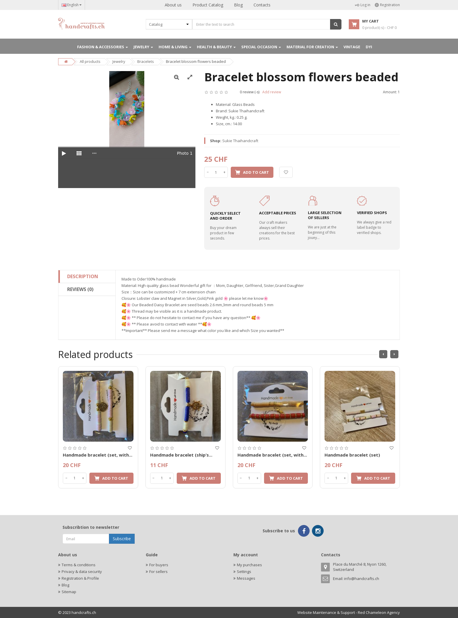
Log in (362, 4)
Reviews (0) (80, 289)
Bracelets (145, 61)
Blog (238, 5)
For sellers (158, 571)
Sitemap (69, 591)
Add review (271, 91)
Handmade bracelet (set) (352, 455)
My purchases (249, 564)
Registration (387, 4)
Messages (246, 578)
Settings (244, 571)
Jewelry (118, 61)
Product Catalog (207, 5)
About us (173, 5)
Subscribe (122, 538)
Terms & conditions (79, 564)
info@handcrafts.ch (361, 578)
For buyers (158, 564)
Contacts (262, 5)
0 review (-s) (249, 91)
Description (82, 276)
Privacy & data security (82, 571)
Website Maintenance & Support (326, 612)
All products (90, 61)
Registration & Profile (80, 578)
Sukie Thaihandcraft (240, 140)
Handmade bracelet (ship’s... (181, 455)
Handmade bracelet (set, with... (97, 455)
